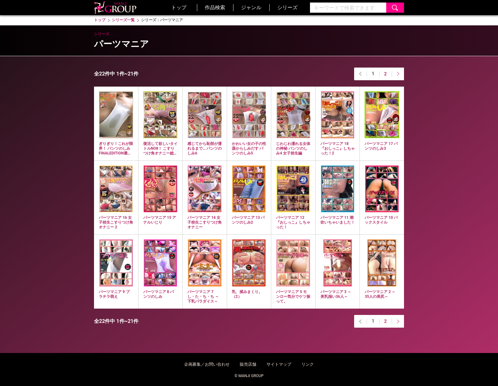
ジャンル (251, 7)
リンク (307, 364)
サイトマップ (278, 364)
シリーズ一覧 (123, 20)
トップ (178, 7)
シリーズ (287, 7)
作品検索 (215, 7)
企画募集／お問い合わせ (207, 364)
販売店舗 (248, 364)
